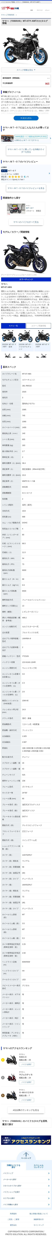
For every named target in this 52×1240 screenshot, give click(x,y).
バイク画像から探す (10, 1204)
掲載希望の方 (39, 1219)
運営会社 (13, 1225)
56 (47, 83)
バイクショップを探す (11, 1192)
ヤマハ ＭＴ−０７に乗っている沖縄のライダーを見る (26, 150)
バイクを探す (27, 1064)
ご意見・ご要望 (13, 1219)
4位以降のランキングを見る (26, 1110)
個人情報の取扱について (39, 1214)
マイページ (39, 10)
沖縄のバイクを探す (13, 1166)
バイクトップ (8, 1173)
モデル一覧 (13, 326)
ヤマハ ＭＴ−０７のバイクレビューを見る (26, 188)
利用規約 (13, 1214)
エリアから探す (9, 1198)
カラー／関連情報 (38, 326)
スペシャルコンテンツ (38, 1166)
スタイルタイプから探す (12, 1186)
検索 (32, 10)
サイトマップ (39, 1225)
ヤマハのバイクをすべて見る (26, 222)
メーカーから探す (10, 1179)
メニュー (47, 10)
